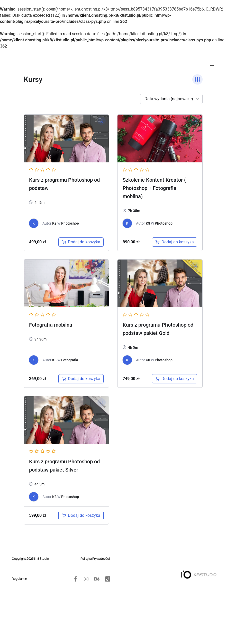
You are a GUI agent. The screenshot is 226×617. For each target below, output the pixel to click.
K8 (54, 223)
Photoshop (70, 223)
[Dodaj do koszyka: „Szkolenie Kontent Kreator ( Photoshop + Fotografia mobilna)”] (174, 242)
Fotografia (69, 360)
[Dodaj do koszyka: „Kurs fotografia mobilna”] (81, 378)
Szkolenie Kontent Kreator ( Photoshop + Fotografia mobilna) (154, 188)
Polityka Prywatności (95, 549)
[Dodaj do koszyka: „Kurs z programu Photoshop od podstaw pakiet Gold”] (174, 378)
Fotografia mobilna (50, 325)
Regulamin (19, 579)
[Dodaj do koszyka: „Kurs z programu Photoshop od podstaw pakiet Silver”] (81, 515)
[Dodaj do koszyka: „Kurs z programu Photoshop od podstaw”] (81, 242)
